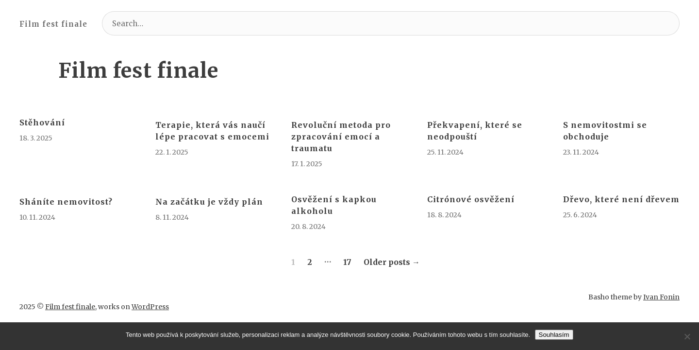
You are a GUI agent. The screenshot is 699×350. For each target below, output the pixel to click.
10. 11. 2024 (37, 217)
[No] (687, 336)
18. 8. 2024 (444, 214)
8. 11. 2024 (172, 217)
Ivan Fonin (661, 287)
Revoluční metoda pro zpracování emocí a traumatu (341, 136)
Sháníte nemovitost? (66, 202)
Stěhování (42, 122)
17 (347, 262)
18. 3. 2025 (35, 138)
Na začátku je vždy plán (209, 202)
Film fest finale (53, 24)
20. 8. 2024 (308, 226)
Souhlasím (554, 334)
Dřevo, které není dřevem (621, 199)
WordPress (150, 287)
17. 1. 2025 (306, 163)
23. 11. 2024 (581, 152)
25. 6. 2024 (580, 214)
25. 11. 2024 (445, 152)
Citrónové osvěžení (471, 199)
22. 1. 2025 (171, 152)
